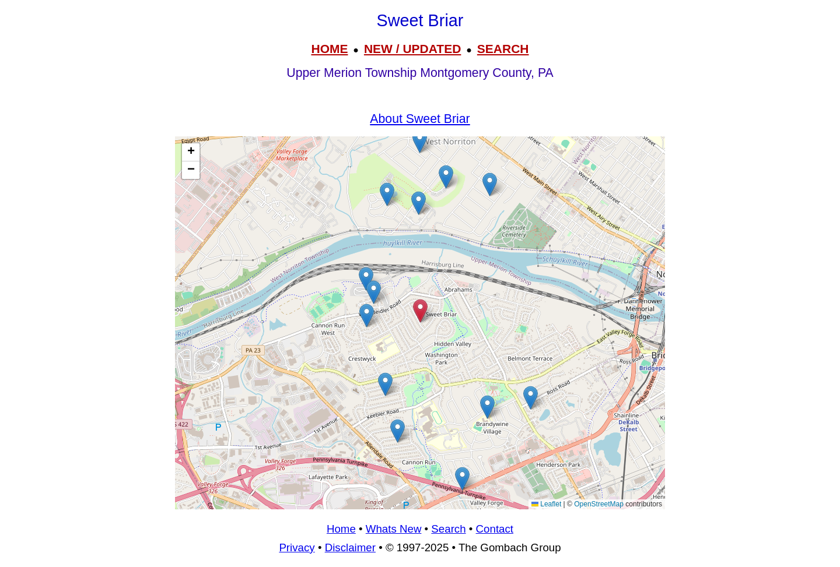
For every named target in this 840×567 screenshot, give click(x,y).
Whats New (394, 529)
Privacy (296, 547)
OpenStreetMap (599, 504)
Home (341, 529)
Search (448, 529)
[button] (373, 292)
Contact (494, 529)
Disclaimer (350, 547)
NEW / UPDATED (412, 48)
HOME (329, 48)
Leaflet (546, 504)
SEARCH (503, 48)
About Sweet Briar (420, 119)
